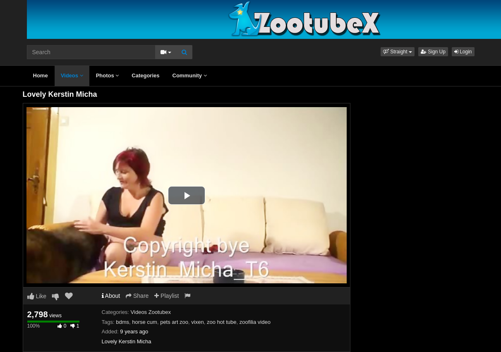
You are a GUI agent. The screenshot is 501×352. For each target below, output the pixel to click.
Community (190, 75)
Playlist (166, 295)
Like (37, 296)
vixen (197, 322)
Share (137, 295)
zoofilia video (255, 322)
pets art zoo (174, 322)
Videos (72, 75)
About (111, 295)
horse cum (144, 322)
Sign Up (433, 52)
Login (463, 52)
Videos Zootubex (151, 312)
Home (40, 75)
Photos (107, 75)
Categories (145, 75)
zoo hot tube (222, 322)
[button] (398, 51)
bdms (122, 322)
